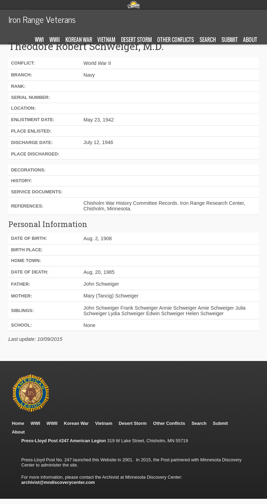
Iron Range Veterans (42, 19)
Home (18, 423)
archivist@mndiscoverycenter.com (58, 482)
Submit (229, 39)
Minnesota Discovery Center (133, 4)
